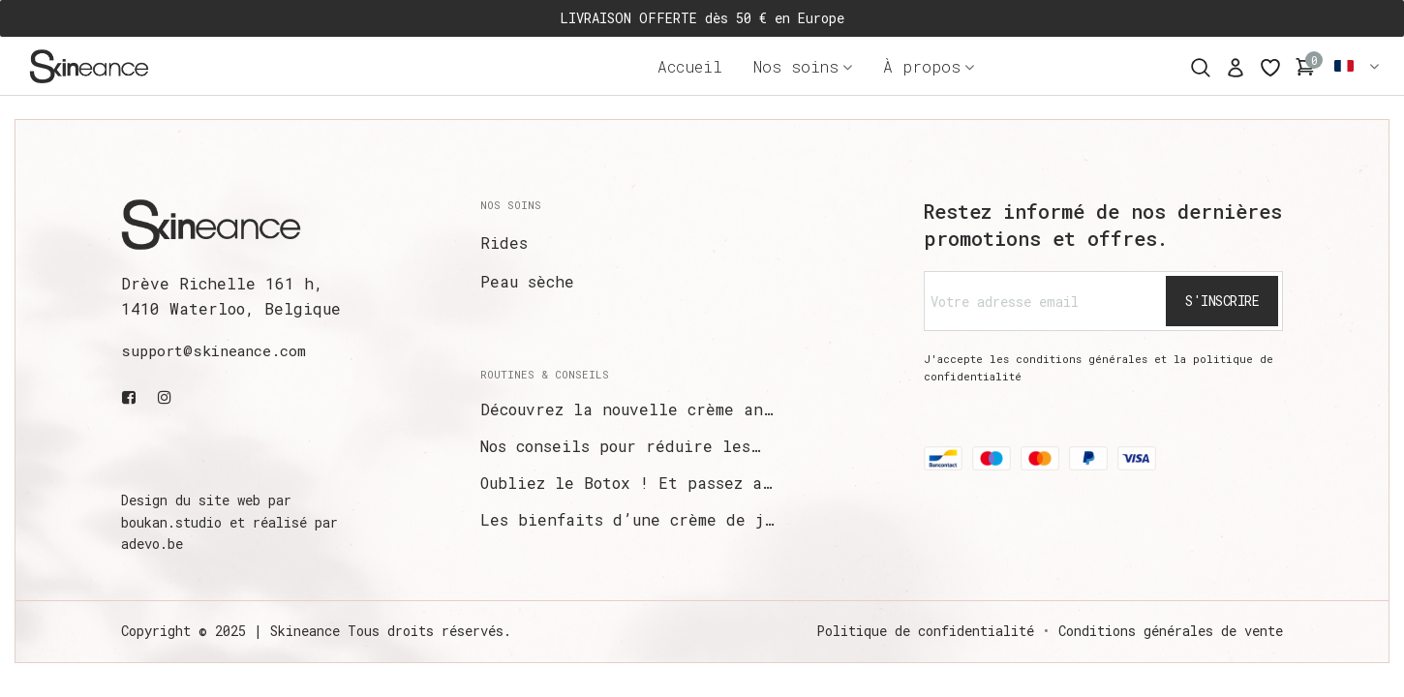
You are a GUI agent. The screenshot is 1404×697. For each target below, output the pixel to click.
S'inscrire (1222, 300)
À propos (922, 66)
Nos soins (796, 66)
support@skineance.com (213, 350)
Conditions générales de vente (1170, 630)
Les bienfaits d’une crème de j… (627, 519)
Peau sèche (527, 281)
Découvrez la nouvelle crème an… (626, 409)
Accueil (689, 66)
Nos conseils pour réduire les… (620, 446)
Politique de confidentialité (925, 630)
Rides (504, 242)
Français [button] (1358, 65)
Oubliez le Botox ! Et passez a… (626, 482)
